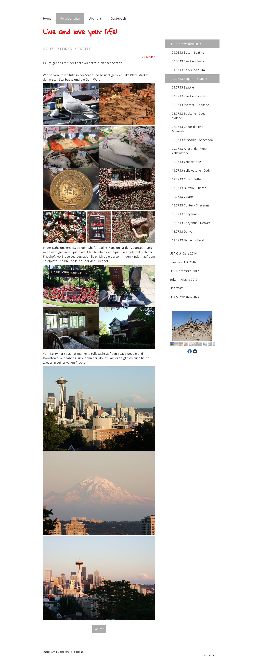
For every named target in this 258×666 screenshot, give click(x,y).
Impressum (49, 651)
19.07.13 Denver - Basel (188, 240)
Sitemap (78, 651)
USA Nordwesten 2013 (185, 44)
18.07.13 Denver (183, 231)
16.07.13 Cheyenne (184, 214)
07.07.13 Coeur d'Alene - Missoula (188, 129)
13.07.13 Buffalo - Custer (189, 188)
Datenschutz (65, 651)
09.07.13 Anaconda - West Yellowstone (189, 151)
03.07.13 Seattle (183, 87)
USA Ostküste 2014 (183, 253)
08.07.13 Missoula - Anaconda (192, 140)
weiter (99, 629)
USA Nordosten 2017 (184, 271)
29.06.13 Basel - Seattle (188, 52)
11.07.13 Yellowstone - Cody (191, 170)
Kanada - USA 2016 (183, 262)
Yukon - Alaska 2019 (183, 280)
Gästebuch (118, 18)
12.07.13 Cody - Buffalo (187, 179)
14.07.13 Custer (182, 197)
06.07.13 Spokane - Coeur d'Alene (189, 116)
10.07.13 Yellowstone (186, 162)
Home (47, 18)
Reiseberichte (70, 18)
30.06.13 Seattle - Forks (188, 61)
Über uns (95, 18)
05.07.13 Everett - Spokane (190, 105)
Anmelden (209, 655)
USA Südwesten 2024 (184, 297)
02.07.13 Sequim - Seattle (189, 79)
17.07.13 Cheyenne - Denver (191, 223)
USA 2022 (176, 288)
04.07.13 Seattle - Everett (189, 96)
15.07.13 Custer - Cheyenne (190, 205)
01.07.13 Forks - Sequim (188, 70)
